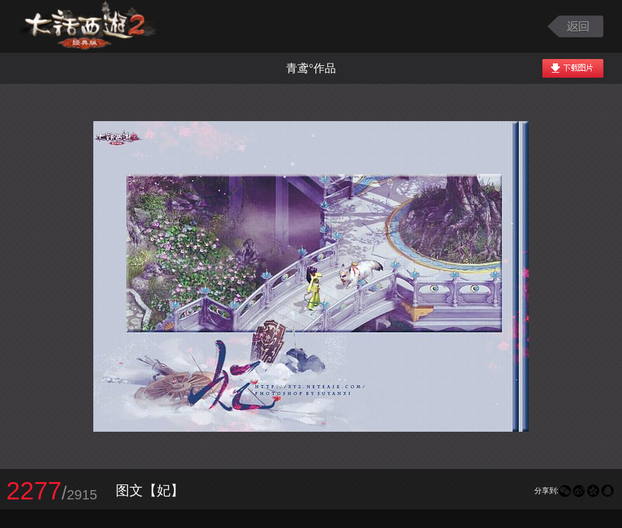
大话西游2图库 (89, 26)
